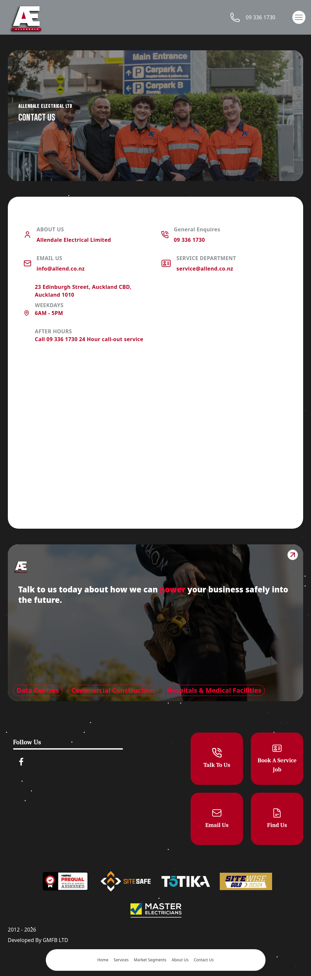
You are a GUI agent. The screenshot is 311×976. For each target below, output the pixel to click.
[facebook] (21, 761)
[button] (298, 17)
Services (121, 960)
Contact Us (204, 960)
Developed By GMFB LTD (38, 940)
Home (102, 960)
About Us (180, 960)
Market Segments (150, 960)
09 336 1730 (251, 17)
